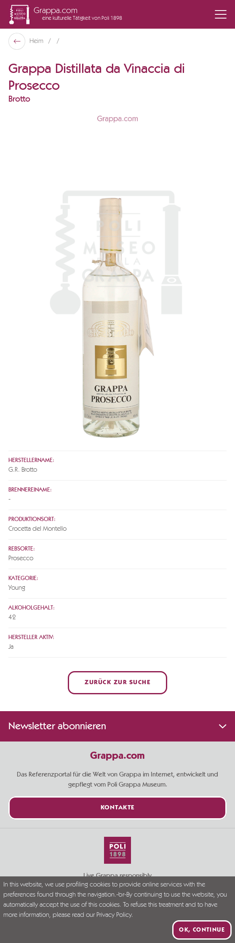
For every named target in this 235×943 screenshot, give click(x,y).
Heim (37, 41)
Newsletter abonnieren (117, 726)
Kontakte (118, 808)
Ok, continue (202, 930)
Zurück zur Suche (117, 683)
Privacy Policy (113, 915)
